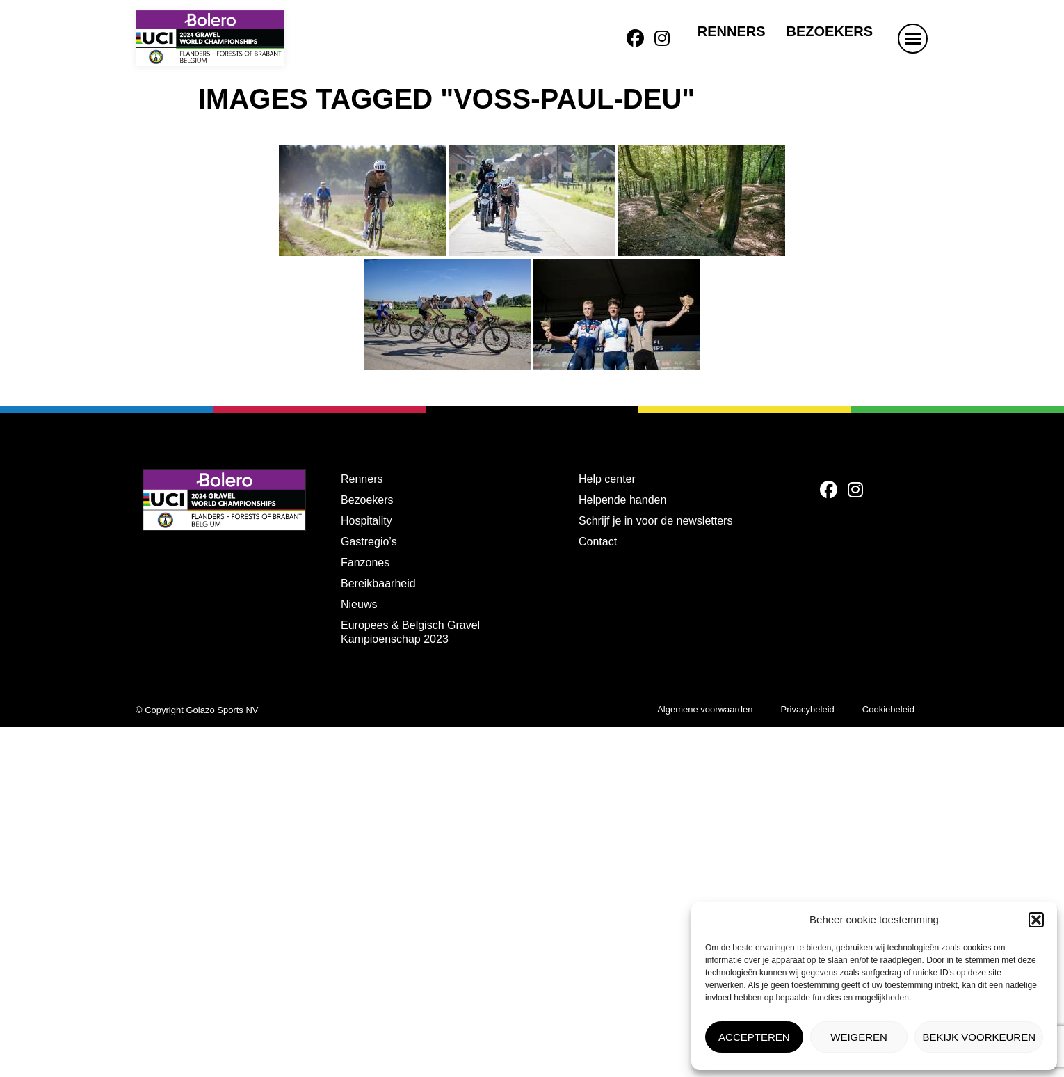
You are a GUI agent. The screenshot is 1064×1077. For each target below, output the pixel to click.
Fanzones (365, 562)
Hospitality (366, 521)
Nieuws (359, 604)
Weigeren (858, 1037)
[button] (1036, 920)
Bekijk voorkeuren (978, 1037)
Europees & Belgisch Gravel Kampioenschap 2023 (410, 632)
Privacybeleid (808, 709)
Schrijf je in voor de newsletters (655, 521)
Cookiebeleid (888, 709)
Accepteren (754, 1037)
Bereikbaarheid (378, 583)
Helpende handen (622, 500)
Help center (607, 479)
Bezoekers (830, 31)
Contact (598, 542)
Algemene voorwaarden (704, 709)
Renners (732, 31)
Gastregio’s (369, 542)
